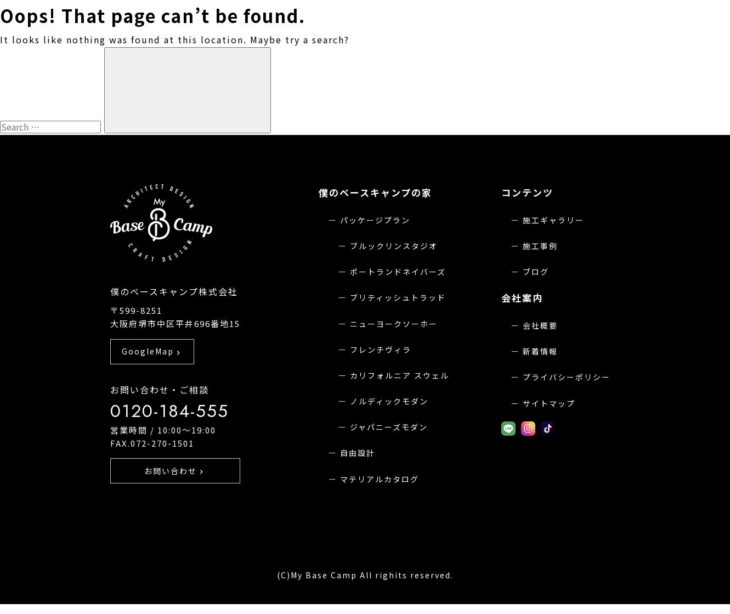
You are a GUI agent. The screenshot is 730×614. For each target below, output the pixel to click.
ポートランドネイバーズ (398, 271)
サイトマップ (549, 403)
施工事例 (540, 245)
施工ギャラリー (553, 220)
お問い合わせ (175, 485)
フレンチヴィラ (380, 349)
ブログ (536, 271)
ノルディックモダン (389, 401)
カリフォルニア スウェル (399, 375)
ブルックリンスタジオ (394, 245)
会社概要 (540, 325)
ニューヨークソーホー (394, 323)
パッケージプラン (375, 220)
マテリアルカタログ (379, 479)
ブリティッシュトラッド (398, 297)
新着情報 (540, 351)
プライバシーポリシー (566, 376)
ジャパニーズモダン (389, 426)
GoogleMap (152, 364)
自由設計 (357, 452)
